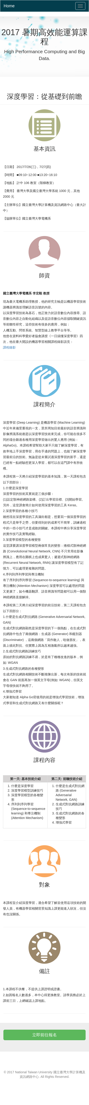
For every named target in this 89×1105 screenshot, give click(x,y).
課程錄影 (9, 347)
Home (9, 6)
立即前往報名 (44, 1035)
